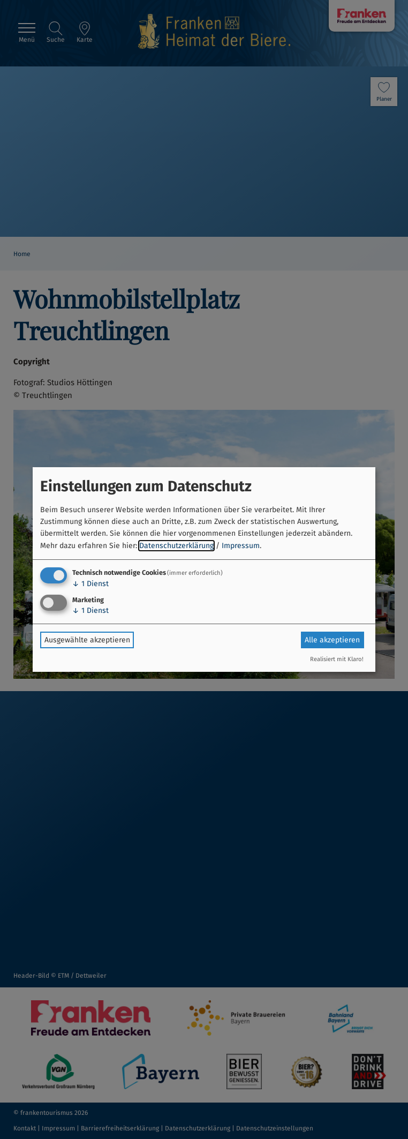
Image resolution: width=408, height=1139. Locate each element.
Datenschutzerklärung (176, 545)
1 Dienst (90, 583)
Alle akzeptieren (332, 640)
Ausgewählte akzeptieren (87, 640)
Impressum (241, 545)
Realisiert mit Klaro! (337, 659)
